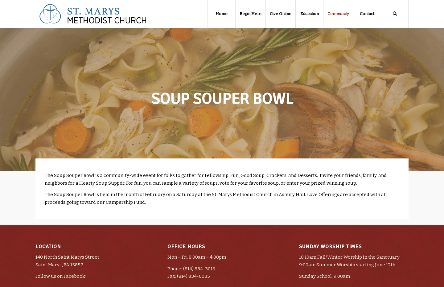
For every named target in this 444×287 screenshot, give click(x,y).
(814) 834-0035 (193, 276)
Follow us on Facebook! (61, 276)
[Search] (395, 14)
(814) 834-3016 (199, 269)
